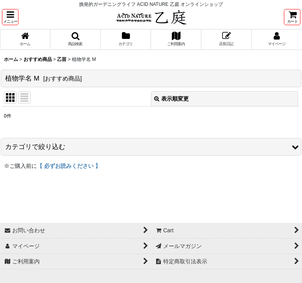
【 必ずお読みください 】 (69, 166)
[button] (10, 17)
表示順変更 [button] (171, 99)
